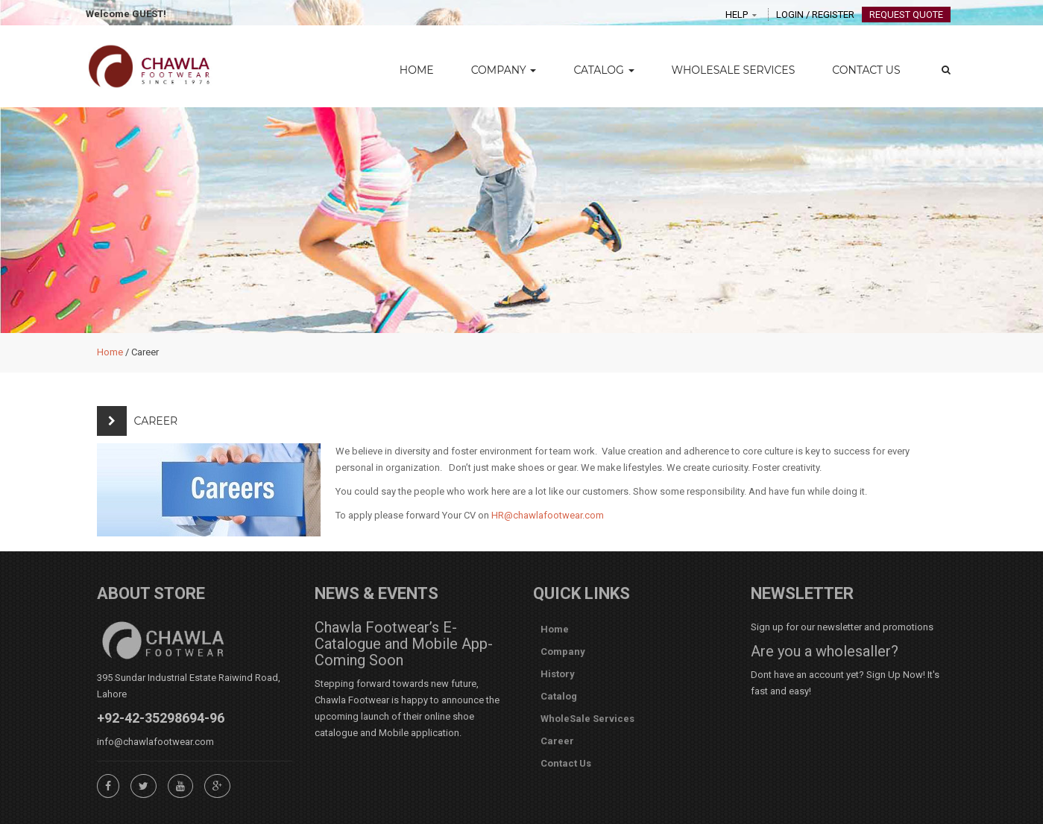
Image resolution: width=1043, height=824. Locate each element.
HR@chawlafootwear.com (547, 515)
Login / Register (815, 14)
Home (417, 70)
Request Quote (906, 14)
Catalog (603, 70)
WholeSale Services (733, 70)
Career (557, 741)
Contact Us (866, 70)
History (558, 673)
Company (504, 70)
